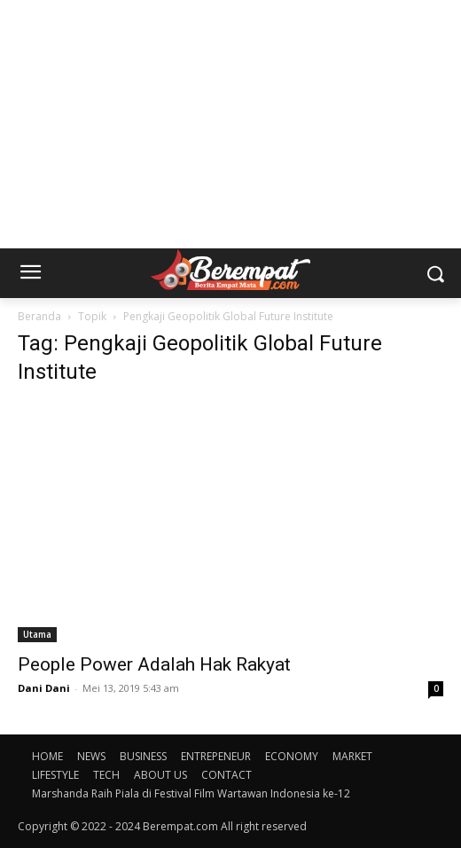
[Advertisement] (230, 124)
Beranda (39, 316)
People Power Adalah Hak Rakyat (154, 664)
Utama (37, 634)
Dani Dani (44, 688)
